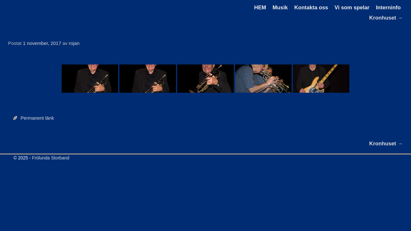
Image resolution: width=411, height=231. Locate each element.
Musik (280, 7)
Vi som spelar (352, 7)
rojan (74, 43)
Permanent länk (37, 118)
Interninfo (388, 7)
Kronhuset (386, 18)
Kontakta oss (311, 7)
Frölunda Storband (50, 157)
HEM (260, 7)
